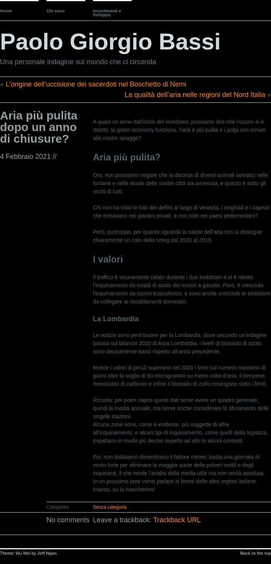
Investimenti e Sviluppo (107, 13)
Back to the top (255, 553)
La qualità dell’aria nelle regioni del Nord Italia (195, 95)
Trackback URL (177, 520)
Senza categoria (110, 507)
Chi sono (55, 11)
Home (6, 11)
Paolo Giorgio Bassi (110, 42)
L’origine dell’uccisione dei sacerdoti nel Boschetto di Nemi (96, 84)
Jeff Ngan (47, 553)
